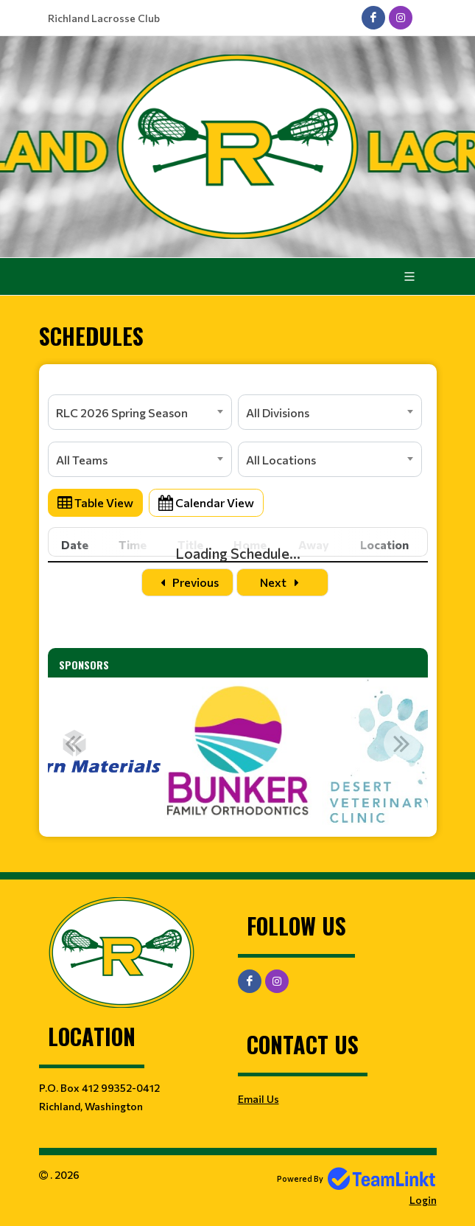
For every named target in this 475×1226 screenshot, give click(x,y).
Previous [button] (73, 743)
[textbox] (238, 385)
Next (282, 582)
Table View (95, 502)
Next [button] (402, 743)
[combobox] (140, 412)
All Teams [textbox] (82, 460)
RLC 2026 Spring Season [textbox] (122, 412)
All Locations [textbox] (281, 460)
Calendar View (206, 502)
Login (423, 1200)
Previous (187, 582)
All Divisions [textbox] (277, 412)
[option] (237, 751)
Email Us (258, 1099)
